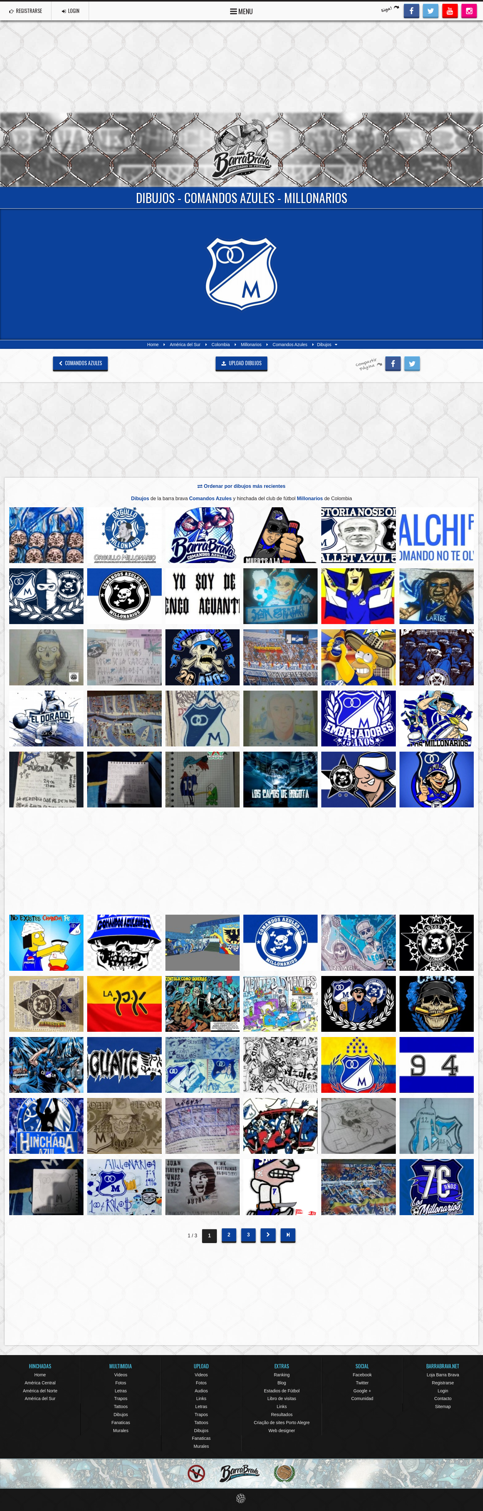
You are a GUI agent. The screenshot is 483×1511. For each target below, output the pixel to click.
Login (443, 1390)
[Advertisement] (241, 66)
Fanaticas (121, 1422)
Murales (120, 1430)
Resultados (282, 1414)
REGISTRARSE (25, 10)
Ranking (282, 1374)
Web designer (282, 1430)
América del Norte (40, 1390)
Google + (362, 1390)
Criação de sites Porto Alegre (282, 1422)
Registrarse (443, 1382)
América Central (40, 1382)
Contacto (443, 1398)
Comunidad (362, 1398)
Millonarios (251, 344)
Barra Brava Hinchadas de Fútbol (241, 150)
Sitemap (443, 1406)
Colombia (221, 344)
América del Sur (185, 344)
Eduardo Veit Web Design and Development (241, 1498)
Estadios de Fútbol (282, 1390)
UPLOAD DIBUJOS (241, 363)
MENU (241, 11)
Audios (201, 1390)
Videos (121, 1374)
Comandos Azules (290, 344)
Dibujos (121, 1414)
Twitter (362, 1382)
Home (153, 344)
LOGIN (71, 10)
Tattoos (121, 1406)
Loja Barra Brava (443, 1374)
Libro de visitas (281, 1398)
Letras (121, 1390)
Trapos (120, 1398)
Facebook (362, 1374)
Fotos (120, 1382)
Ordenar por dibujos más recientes (241, 486)
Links (201, 1398)
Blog (282, 1382)
